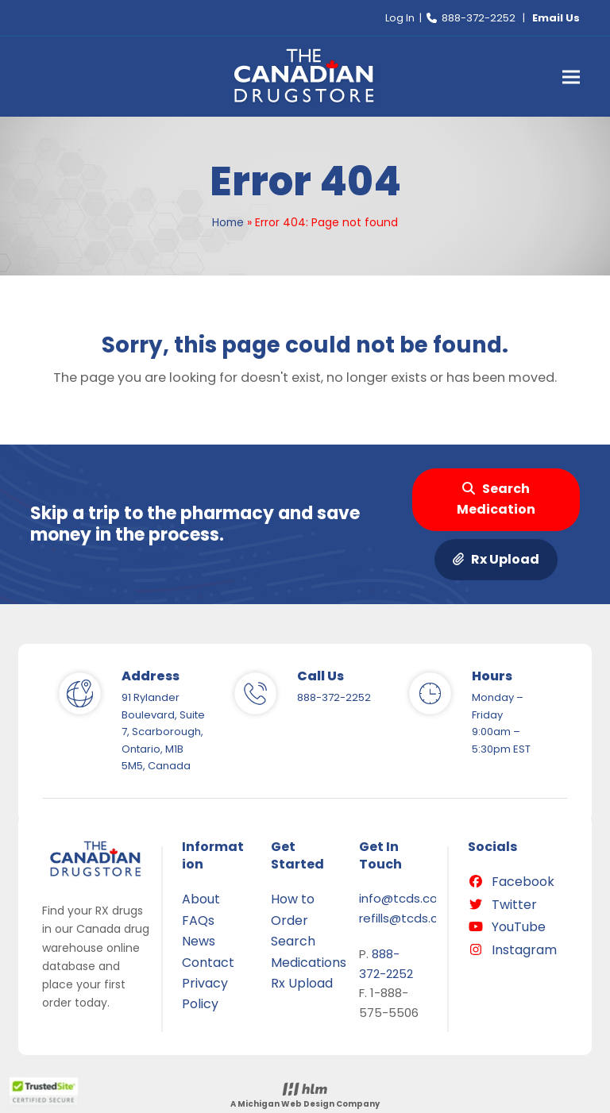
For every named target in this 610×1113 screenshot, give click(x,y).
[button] (571, 76)
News (198, 941)
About (201, 899)
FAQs (198, 920)
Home (228, 222)
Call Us (320, 676)
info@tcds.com (404, 898)
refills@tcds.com (408, 918)
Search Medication (496, 498)
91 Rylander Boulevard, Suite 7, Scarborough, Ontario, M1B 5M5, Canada (163, 731)
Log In (400, 17)
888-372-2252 (478, 17)
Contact (208, 962)
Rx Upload (496, 559)
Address (151, 676)
